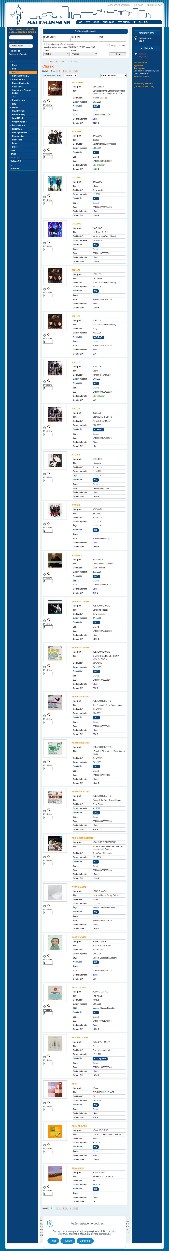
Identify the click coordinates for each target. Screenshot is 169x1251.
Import (15, 143)
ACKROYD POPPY (80, 1038)
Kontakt (138, 5)
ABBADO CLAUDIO (80, 602)
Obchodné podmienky (119, 5)
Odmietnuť (85, 1240)
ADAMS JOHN (78, 1168)
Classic (15, 72)
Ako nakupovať (154, 5)
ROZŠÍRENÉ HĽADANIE (26, 32)
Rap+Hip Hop (18, 100)
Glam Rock (17, 87)
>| (76, 71)
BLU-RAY (143, 22)
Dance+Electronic (20, 83)
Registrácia (143, 56)
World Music (18, 118)
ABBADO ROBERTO (80, 697)
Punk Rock (17, 140)
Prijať (53, 1240)
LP (134, 22)
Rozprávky (17, 129)
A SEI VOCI (77, 555)
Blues (15, 147)
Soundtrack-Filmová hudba (21, 91)
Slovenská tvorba (20, 76)
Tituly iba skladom (117, 45)
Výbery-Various (19, 122)
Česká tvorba (18, 79)
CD (80, 22)
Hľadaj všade (49, 37)
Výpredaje (138, 65)
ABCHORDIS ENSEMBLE (83, 838)
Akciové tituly (140, 62)
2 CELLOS (76, 131)
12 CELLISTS (77, 82)
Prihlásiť (142, 54)
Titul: (101, 37)
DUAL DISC (108, 22)
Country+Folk (18, 111)
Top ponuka (139, 68)
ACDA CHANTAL (79, 887)
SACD (96, 22)
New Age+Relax (19, 132)
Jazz (14, 97)
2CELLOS (76, 270)
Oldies (15, 107)
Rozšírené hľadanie (18, 54)
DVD (88, 22)
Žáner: (46, 51)
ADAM (74, 1084)
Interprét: (75, 37)
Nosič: (74, 51)
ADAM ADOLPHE (79, 1126)
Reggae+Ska (18, 136)
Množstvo (47, 105)
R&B (14, 104)
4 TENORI (76, 455)
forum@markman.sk (141, 76)
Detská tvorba (18, 125)
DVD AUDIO (124, 22)
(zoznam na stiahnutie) (144, 86)
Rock (14, 65)
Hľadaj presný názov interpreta (59, 44)
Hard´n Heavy (18, 114)
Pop (14, 69)
